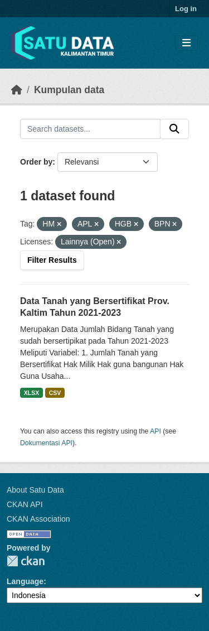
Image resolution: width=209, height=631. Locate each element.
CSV (55, 392)
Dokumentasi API (46, 443)
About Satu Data (35, 489)
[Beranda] (16, 89)
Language (25, 581)
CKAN (26, 561)
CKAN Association (38, 518)
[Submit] (174, 129)
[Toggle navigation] (186, 43)
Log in (186, 8)
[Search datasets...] (90, 129)
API (155, 431)
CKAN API (25, 504)
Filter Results (52, 260)
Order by (36, 161)
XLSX (31, 392)
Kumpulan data (69, 89)
